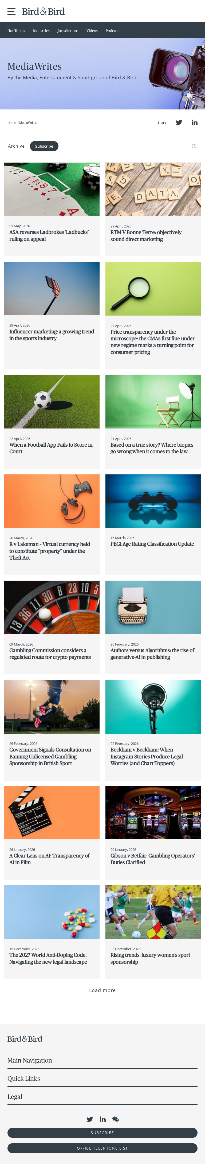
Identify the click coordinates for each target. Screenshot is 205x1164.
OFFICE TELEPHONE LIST (102, 1148)
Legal (14, 1096)
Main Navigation (29, 1060)
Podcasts (113, 31)
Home (11, 123)
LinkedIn (195, 122)
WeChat (115, 1119)
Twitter (179, 122)
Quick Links (23, 1078)
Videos (92, 31)
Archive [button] (16, 146)
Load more (102, 990)
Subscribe (44, 146)
